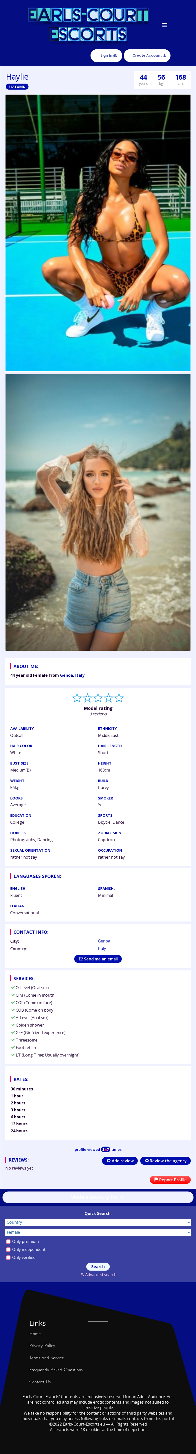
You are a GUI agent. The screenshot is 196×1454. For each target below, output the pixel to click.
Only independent (26, 1249)
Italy (79, 675)
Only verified (21, 1257)
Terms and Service (46, 1358)
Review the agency (165, 1161)
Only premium (22, 1241)
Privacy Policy (42, 1345)
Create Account (147, 55)
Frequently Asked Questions (56, 1370)
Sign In (106, 55)
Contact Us (40, 1382)
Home (35, 1333)
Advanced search (98, 1274)
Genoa (66, 675)
